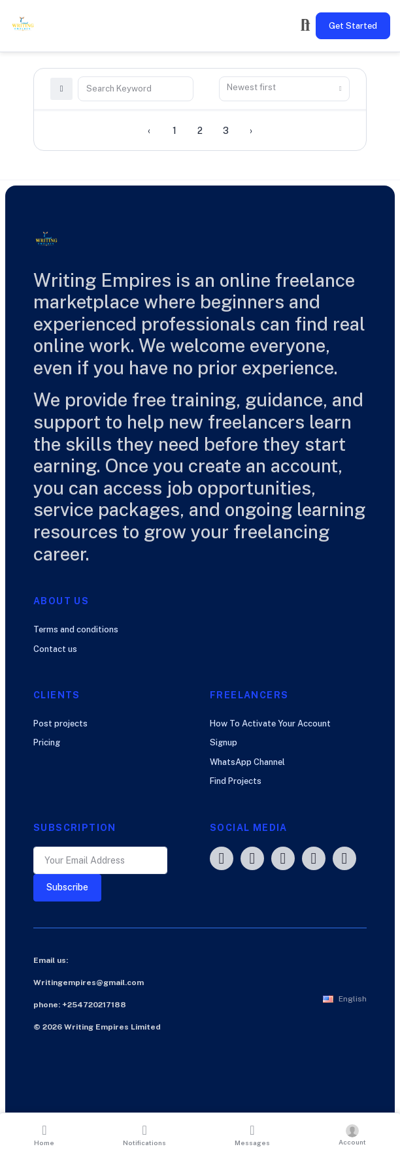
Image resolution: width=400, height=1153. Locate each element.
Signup (223, 742)
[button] (345, 999)
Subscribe (67, 887)
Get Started (353, 26)
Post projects (60, 723)
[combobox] (284, 89)
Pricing (46, 742)
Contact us (55, 649)
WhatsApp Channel (247, 762)
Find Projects (235, 781)
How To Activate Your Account (270, 723)
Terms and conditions (75, 629)
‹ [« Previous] (149, 130)
